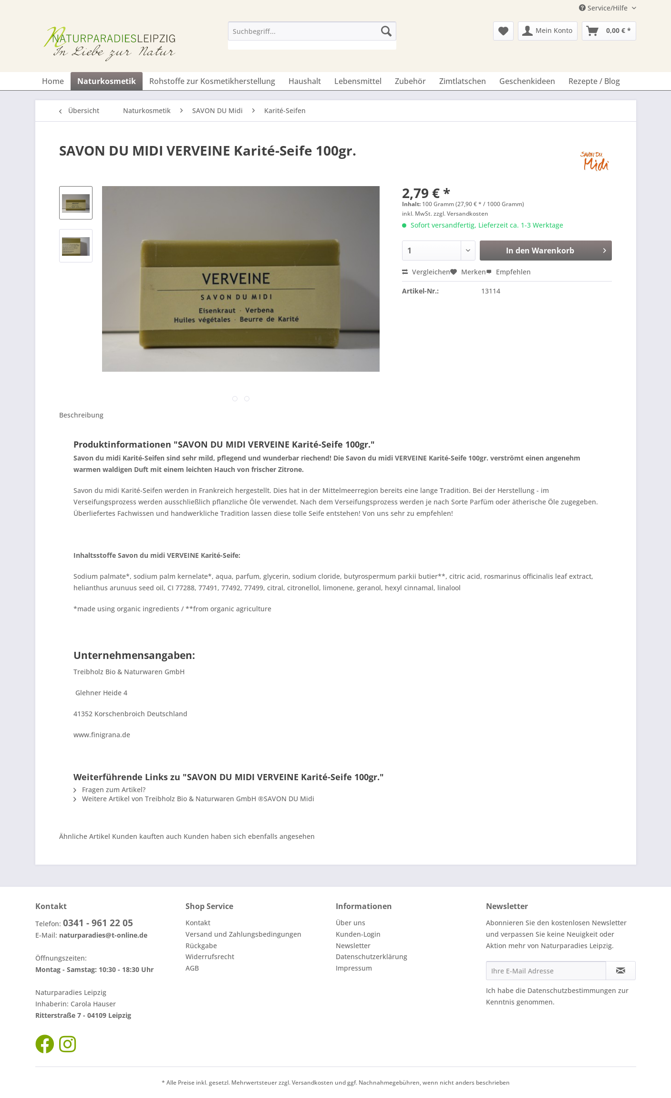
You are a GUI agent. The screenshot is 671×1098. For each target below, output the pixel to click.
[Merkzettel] (503, 31)
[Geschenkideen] (527, 81)
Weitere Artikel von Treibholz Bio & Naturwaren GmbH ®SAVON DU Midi (193, 798)
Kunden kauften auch (147, 836)
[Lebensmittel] (358, 81)
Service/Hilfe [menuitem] (604, 7)
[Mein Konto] (548, 31)
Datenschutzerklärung (371, 956)
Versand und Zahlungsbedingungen (243, 934)
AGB (192, 968)
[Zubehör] (410, 81)
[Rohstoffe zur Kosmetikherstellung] (212, 81)
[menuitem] (312, 35)
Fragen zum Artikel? (109, 789)
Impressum (354, 968)
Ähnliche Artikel (84, 836)
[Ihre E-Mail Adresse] (546, 970)
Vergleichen (426, 271)
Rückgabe (201, 945)
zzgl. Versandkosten (461, 213)
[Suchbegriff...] (312, 31)
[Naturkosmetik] (107, 81)
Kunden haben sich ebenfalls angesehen (249, 836)
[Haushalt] (305, 81)
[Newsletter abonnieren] (621, 970)
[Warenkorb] (609, 31)
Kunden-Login (358, 934)
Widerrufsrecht (210, 956)
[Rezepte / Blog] (594, 81)
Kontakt (198, 922)
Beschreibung (81, 414)
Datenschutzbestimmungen (571, 990)
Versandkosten (312, 1082)
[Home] (53, 81)
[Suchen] (386, 31)
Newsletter (353, 945)
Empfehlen (508, 271)
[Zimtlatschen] (463, 81)
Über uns (350, 922)
